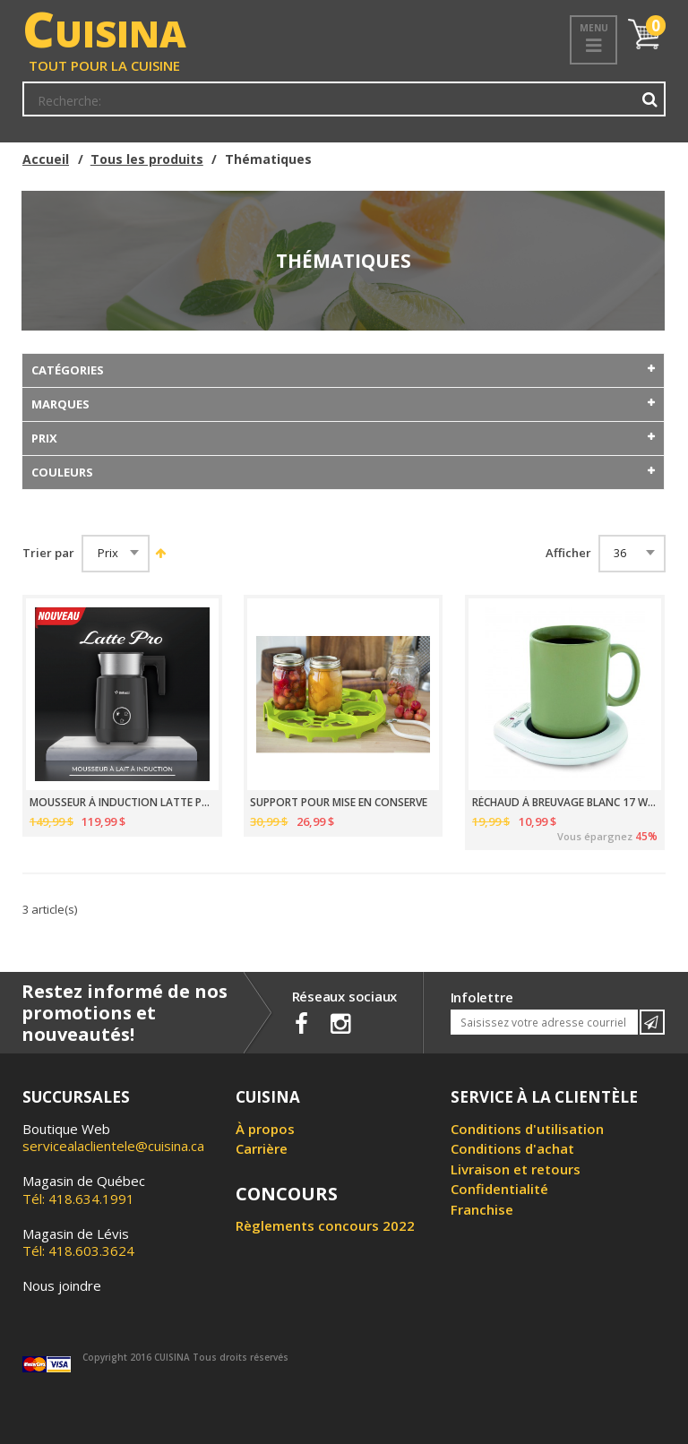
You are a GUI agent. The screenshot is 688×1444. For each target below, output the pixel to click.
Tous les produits (146, 159)
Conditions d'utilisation (527, 1129)
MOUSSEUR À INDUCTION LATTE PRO (122, 802)
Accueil (45, 159)
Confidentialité (499, 1189)
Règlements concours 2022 (325, 1225)
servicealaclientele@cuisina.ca (113, 1146)
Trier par (48, 553)
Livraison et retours (515, 1169)
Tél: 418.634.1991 (83, 1190)
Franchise (482, 1209)
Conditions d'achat (512, 1148)
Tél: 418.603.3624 (78, 1242)
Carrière (262, 1148)
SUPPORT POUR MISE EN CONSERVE (338, 802)
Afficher (568, 553)
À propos (265, 1129)
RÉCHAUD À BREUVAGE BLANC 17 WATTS (565, 802)
